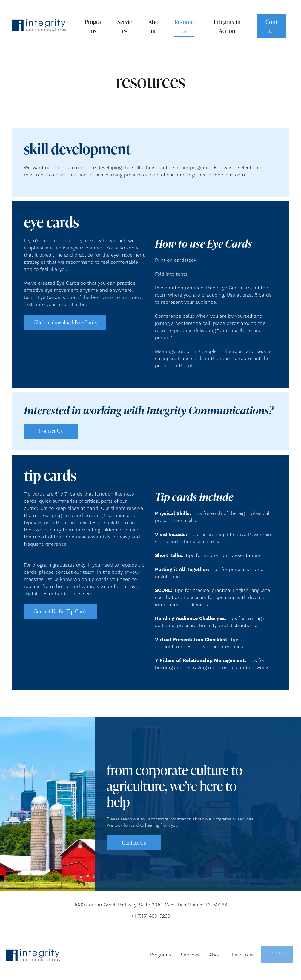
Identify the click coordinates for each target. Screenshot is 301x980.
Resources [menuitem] (242, 955)
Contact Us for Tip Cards (60, 612)
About (153, 26)
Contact (271, 26)
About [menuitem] (214, 955)
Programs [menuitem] (159, 955)
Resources (184, 26)
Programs (93, 26)
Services (124, 26)
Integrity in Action (227, 26)
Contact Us (51, 431)
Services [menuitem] (189, 955)
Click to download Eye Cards (65, 322)
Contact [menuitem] (277, 955)
